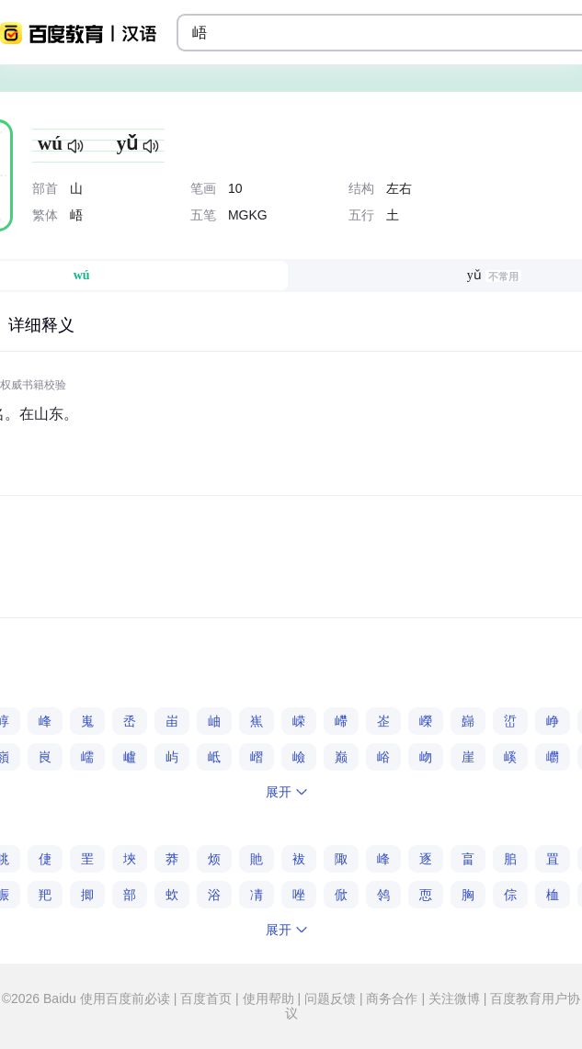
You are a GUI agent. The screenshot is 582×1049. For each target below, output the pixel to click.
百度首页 (206, 998)
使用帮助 (268, 998)
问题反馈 (330, 998)
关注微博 (454, 998)
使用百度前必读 (127, 998)
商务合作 (392, 998)
